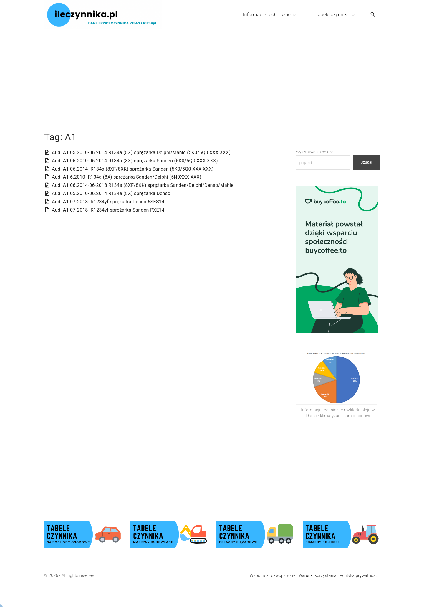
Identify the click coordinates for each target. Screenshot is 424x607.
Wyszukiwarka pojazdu (316, 152)
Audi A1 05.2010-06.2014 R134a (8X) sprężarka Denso (111, 193)
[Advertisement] (212, 70)
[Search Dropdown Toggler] (373, 14)
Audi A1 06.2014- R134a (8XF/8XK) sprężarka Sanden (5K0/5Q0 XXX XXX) (133, 169)
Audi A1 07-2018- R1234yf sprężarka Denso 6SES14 (108, 201)
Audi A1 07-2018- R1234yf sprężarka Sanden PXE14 (108, 210)
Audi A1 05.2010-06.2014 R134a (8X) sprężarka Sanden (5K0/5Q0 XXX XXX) (135, 161)
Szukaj (366, 162)
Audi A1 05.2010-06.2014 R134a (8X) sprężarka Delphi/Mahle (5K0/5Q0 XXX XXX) (141, 152)
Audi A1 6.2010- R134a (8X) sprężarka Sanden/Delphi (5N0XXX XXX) (126, 177)
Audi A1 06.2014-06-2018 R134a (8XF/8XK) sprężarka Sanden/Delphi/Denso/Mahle (142, 185)
